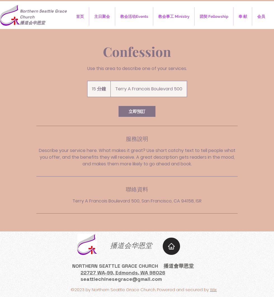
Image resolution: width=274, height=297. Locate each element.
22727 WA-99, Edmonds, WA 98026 (123, 272)
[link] (137, 111)
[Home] (171, 246)
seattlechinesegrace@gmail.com (121, 279)
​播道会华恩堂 (131, 245)
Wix (213, 290)
